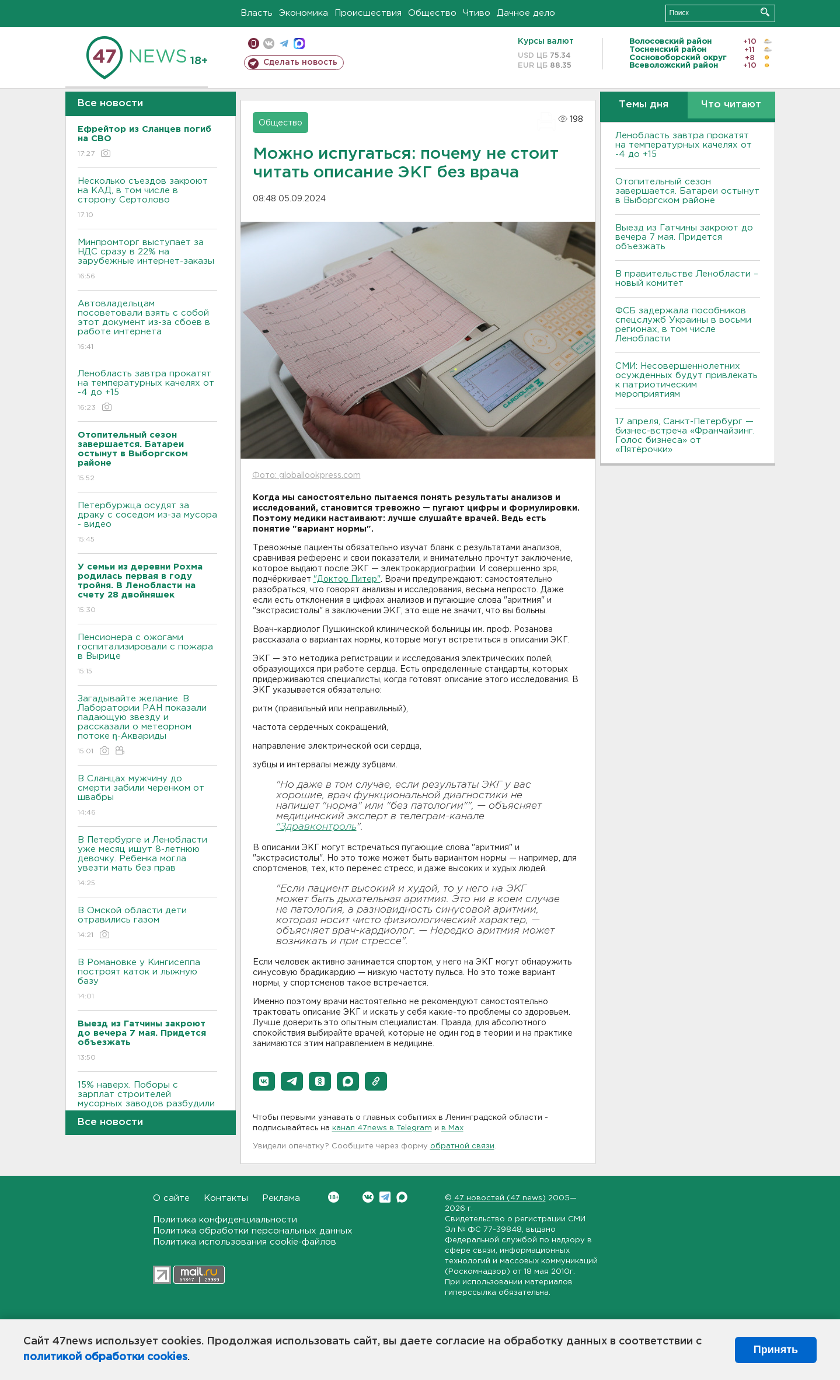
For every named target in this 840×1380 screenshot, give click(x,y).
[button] (264, 1081)
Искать (765, 12)
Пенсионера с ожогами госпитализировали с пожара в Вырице (147, 655)
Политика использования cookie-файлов (244, 1242)
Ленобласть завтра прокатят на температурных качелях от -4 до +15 (147, 391)
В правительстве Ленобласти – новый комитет (686, 278)
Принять (776, 1349)
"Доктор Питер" (347, 579)
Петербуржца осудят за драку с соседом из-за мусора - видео (147, 523)
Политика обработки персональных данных (253, 1231)
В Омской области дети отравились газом (147, 923)
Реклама (281, 1198)
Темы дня (643, 104)
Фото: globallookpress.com (306, 475)
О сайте (171, 1198)
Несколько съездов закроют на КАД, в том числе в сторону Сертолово (147, 198)
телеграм (284, 43)
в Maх (452, 1128)
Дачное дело (526, 13)
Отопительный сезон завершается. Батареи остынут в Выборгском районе (687, 191)
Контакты (226, 1198)
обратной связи (462, 1146)
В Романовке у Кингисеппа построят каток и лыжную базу (147, 980)
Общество (432, 13)
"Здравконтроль (316, 827)
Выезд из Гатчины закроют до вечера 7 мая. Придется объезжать (684, 237)
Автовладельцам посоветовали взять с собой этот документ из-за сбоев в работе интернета (147, 326)
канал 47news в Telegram (382, 1128)
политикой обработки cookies (105, 1357)
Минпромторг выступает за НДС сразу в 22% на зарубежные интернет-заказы (147, 260)
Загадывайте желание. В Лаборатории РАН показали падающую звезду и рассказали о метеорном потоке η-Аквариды (147, 725)
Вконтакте (333, 1197)
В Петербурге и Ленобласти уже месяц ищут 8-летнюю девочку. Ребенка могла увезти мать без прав (147, 862)
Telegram (385, 1197)
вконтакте (268, 43)
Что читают (731, 104)
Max (401, 1197)
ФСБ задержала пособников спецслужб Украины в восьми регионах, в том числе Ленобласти (683, 325)
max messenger (299, 43)
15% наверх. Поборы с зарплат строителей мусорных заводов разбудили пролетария (147, 1107)
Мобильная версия (253, 43)
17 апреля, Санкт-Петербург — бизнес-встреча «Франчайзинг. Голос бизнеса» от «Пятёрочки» (685, 435)
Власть (257, 13)
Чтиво (476, 13)
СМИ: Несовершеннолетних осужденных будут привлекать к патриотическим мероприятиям (686, 380)
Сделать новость (300, 62)
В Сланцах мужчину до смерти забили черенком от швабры (147, 796)
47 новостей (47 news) (500, 1198)
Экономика (303, 13)
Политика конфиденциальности (225, 1220)
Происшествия (368, 13)
